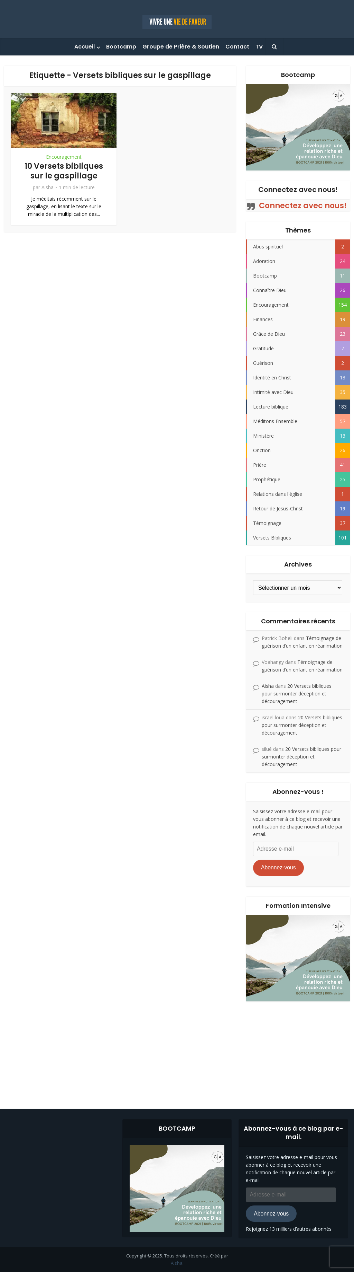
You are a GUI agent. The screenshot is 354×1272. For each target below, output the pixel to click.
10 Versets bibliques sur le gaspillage (64, 171)
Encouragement (64, 156)
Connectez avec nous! (298, 189)
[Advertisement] (177, 1049)
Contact (237, 47)
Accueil (84, 47)
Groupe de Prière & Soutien (180, 47)
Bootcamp (121, 47)
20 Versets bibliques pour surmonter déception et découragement (297, 693)
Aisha (47, 187)
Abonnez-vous (278, 867)
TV (259, 47)
